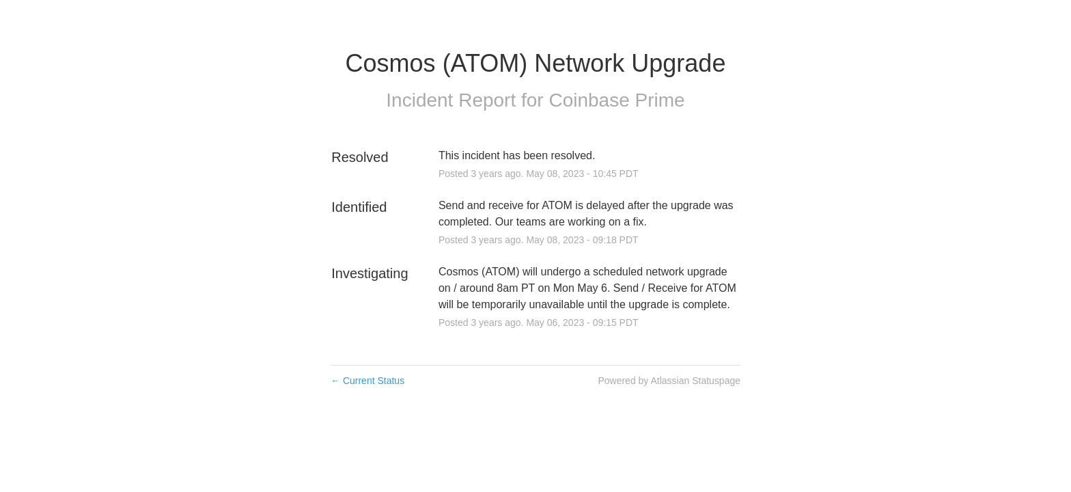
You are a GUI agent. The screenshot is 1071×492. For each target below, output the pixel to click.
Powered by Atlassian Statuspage (669, 380)
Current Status (367, 380)
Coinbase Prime (616, 100)
